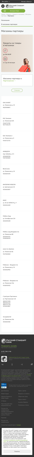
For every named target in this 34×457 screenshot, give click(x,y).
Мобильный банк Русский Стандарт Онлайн (19, 357)
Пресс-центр (22, 390)
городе (18, 425)
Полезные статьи (23, 405)
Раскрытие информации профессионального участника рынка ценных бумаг (7, 411)
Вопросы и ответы (24, 393)
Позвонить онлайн (9, 346)
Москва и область (26, 1)
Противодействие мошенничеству (6, 404)
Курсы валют (22, 399)
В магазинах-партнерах (9, 24)
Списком (17, 90)
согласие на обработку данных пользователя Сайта (16, 375)
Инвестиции (5, 393)
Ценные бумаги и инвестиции (6, 397)
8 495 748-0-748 (6, 351)
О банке (3, 401)
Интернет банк (14, 11)
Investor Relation (23, 402)
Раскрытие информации (5, 421)
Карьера (3, 417)
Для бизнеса (5, 390)
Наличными (5, 20)
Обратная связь (23, 396)
